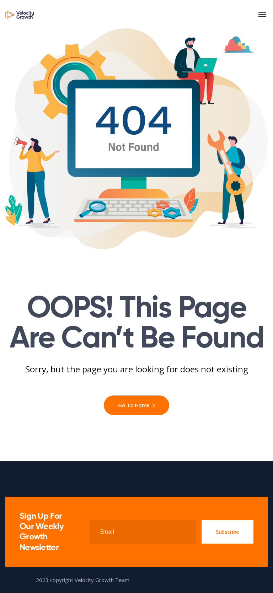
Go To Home (136, 405)
